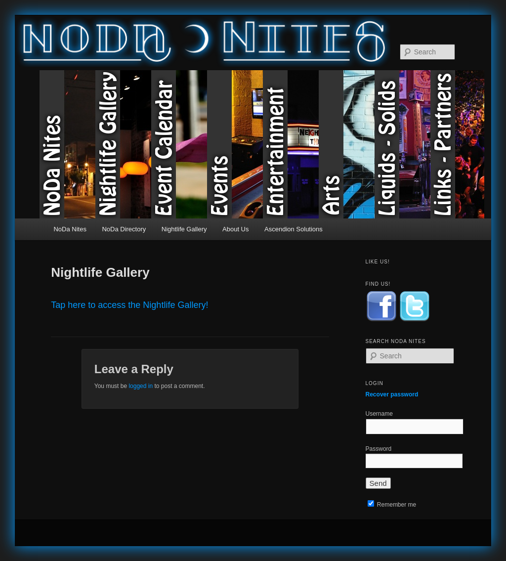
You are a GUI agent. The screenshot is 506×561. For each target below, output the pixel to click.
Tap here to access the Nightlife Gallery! (129, 305)
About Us (235, 229)
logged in (140, 386)
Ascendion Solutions (293, 229)
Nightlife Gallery (123, 144)
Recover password (392, 394)
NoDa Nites (67, 144)
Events (235, 144)
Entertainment (291, 144)
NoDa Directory (124, 229)
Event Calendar (179, 144)
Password (379, 448)
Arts (347, 144)
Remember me (392, 504)
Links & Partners (458, 144)
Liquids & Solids (402, 144)
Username (379, 413)
